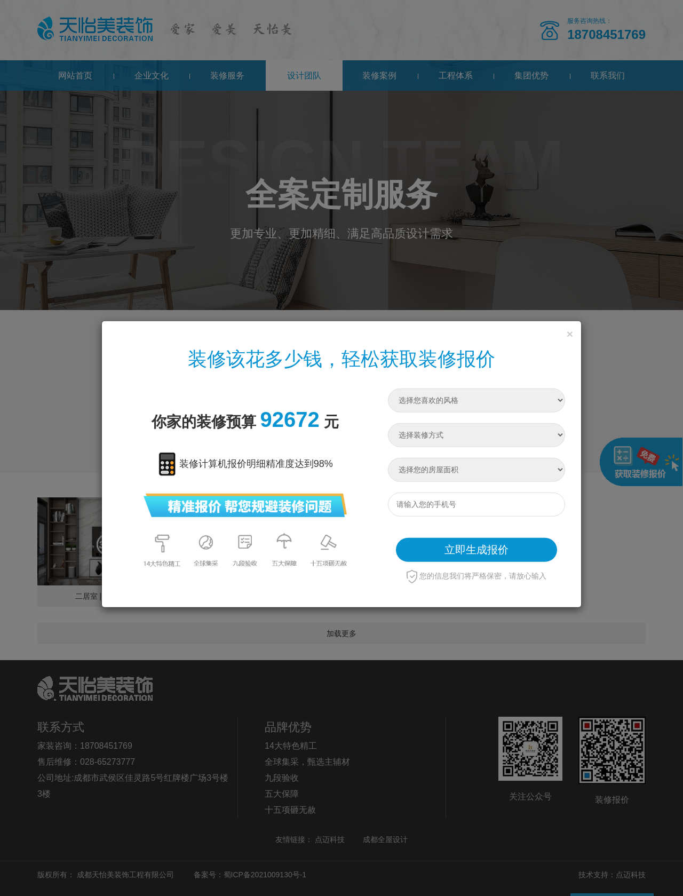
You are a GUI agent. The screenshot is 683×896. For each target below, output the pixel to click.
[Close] (570, 333)
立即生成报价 (476, 550)
